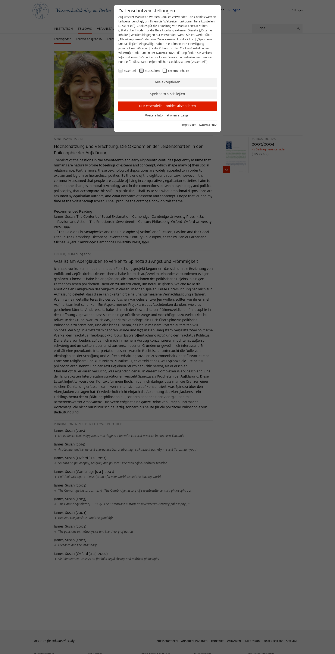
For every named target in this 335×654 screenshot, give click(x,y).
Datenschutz (208, 124)
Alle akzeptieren (167, 82)
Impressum (189, 124)
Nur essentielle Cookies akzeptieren (167, 106)
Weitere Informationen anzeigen (167, 115)
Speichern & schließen (167, 94)
